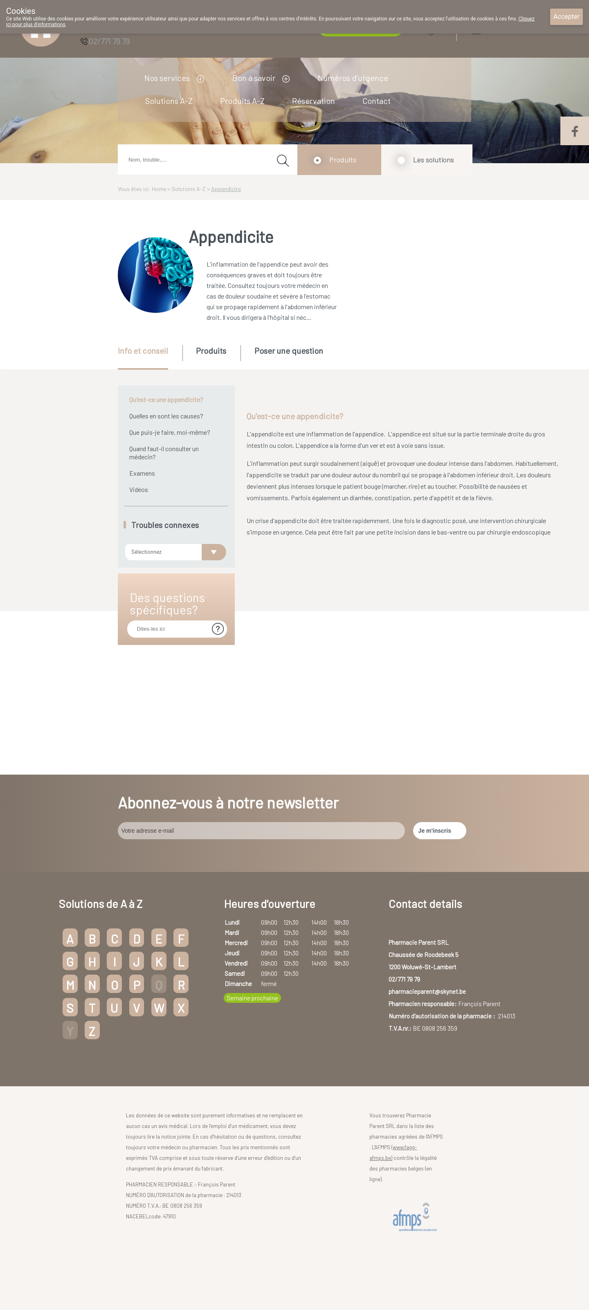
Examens (142, 473)
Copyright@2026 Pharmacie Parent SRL (198, 1274)
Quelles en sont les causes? (166, 416)
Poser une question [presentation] (288, 350)
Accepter (566, 16)
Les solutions (433, 159)
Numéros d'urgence (353, 78)
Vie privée (325, 1274)
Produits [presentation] (211, 350)
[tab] (149, 357)
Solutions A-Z (169, 101)
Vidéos (138, 489)
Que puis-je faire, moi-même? (169, 432)
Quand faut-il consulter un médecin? (164, 453)
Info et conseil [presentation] (143, 350)
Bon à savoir (253, 78)
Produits (342, 159)
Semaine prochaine (252, 942)
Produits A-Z (242, 101)
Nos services (167, 78)
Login (497, 28)
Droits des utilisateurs (280, 1274)
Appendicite (226, 188)
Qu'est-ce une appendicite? (166, 399)
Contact (376, 101)
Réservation (313, 101)
